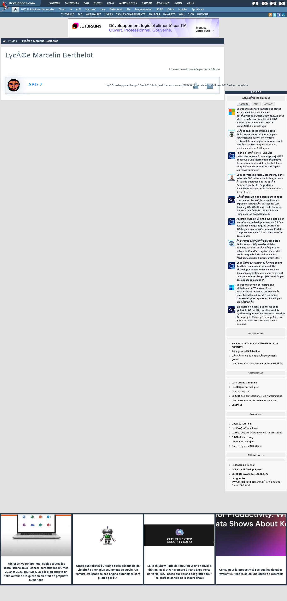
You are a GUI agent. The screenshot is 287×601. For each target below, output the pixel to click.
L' (237, 405)
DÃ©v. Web (115, 9)
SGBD (159, 9)
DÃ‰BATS (169, 14)
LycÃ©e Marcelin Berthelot (40, 41)
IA (70, 9)
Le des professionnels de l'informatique (257, 396)
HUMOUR (203, 14)
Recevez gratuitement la (252, 343)
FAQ (86, 3)
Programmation (143, 9)
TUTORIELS (67, 14)
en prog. (243, 437)
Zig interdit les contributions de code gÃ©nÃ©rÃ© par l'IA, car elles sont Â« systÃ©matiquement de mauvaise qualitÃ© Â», (260, 315)
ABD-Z (35, 85)
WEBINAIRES (93, 14)
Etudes (12, 41)
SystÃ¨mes (198, 9)
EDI (129, 9)
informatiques (243, 441)
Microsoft (90, 9)
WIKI (181, 14)
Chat (111, 3)
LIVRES (108, 14)
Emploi (146, 3)
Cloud (62, 9)
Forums (54, 3)
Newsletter (128, 3)
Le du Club (243, 465)
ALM (78, 9)
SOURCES (154, 14)
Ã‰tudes (163, 3)
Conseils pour (247, 446)
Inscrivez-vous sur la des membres (255, 400)
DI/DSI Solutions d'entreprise (37, 9)
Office (170, 9)
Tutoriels (71, 3)
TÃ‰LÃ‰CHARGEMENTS (130, 14)
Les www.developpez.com (250, 474)
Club (190, 3)
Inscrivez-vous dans (257, 363)
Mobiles (182, 9)
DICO (191, 14)
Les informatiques (245, 387)
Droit (178, 3)
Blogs (97, 3)
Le (236, 391)
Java (102, 9)
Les (244, 382)
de (247, 469)
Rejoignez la (246, 351)
